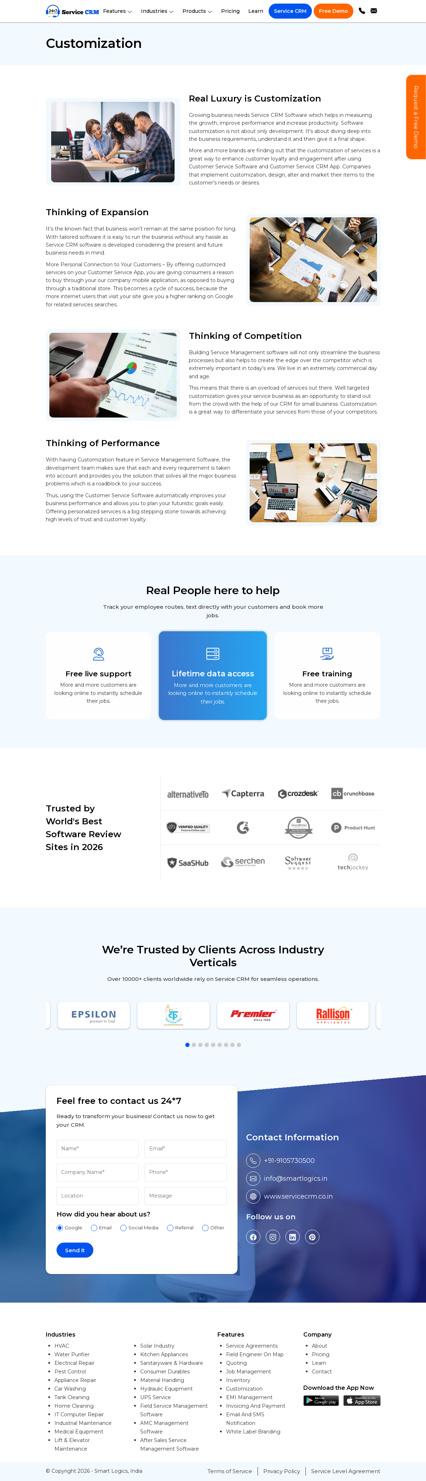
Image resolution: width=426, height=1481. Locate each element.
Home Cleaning (74, 1406)
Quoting (236, 1363)
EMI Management (249, 1397)
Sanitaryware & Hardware (171, 1363)
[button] (187, 1045)
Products (197, 11)
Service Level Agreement (345, 1471)
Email (105, 1227)
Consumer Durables (165, 1371)
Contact (322, 1371)
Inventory (238, 1380)
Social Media (143, 1227)
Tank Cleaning (71, 1397)
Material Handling (162, 1380)
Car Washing (70, 1389)
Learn (255, 11)
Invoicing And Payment (255, 1406)
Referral (184, 1227)
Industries (157, 11)
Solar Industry (157, 1346)
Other (217, 1227)
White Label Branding (253, 1431)
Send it (75, 1250)
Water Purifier (71, 1354)
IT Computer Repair (79, 1414)
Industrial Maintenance (83, 1423)
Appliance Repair (75, 1380)
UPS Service (155, 1397)
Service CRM (290, 11)
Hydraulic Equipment (166, 1389)
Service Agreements (252, 1346)
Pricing (230, 11)
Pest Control (70, 1371)
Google (73, 1227)
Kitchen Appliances (164, 1354)
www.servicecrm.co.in (298, 1196)
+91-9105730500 (289, 1161)
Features (117, 11)
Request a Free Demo (416, 117)
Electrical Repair (74, 1363)
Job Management (248, 1371)
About (319, 1346)
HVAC (61, 1346)
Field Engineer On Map (255, 1354)
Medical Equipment (78, 1431)
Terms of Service (229, 1471)
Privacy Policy (281, 1471)
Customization (244, 1389)
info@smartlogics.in (296, 1179)
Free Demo (333, 11)
